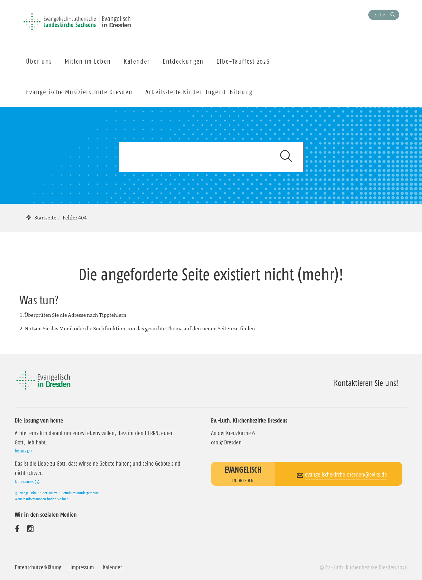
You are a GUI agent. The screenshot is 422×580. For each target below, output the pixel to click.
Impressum (82, 567)
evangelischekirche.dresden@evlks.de (346, 474)
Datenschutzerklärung (38, 567)
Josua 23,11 (23, 451)
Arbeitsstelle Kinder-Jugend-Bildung (198, 92)
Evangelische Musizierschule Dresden (79, 92)
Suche (380, 15)
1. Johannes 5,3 (27, 481)
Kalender (112, 567)
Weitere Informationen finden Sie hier (41, 498)
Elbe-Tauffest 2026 (243, 61)
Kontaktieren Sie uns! (366, 383)
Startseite (45, 217)
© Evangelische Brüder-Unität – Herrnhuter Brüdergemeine (57, 492)
